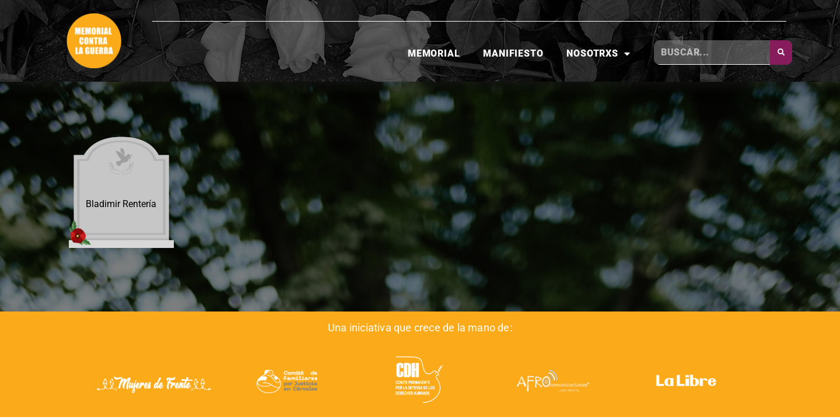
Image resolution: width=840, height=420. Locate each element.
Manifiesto (513, 53)
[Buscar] (781, 52)
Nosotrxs (598, 53)
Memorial (434, 53)
